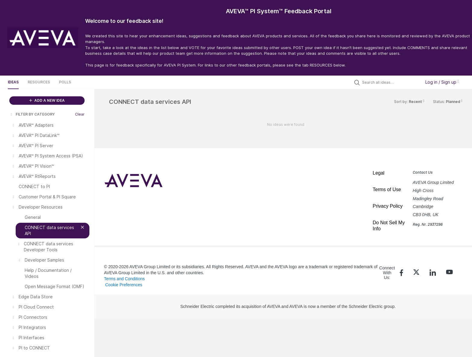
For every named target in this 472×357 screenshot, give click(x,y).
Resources (39, 82)
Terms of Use (387, 189)
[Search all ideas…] (390, 82)
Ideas (13, 82)
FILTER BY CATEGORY (32, 114)
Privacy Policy (388, 206)
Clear (80, 114)
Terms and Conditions (124, 278)
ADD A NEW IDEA (47, 100)
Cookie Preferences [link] (123, 284)
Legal (378, 172)
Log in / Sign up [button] (442, 82)
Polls (65, 82)
